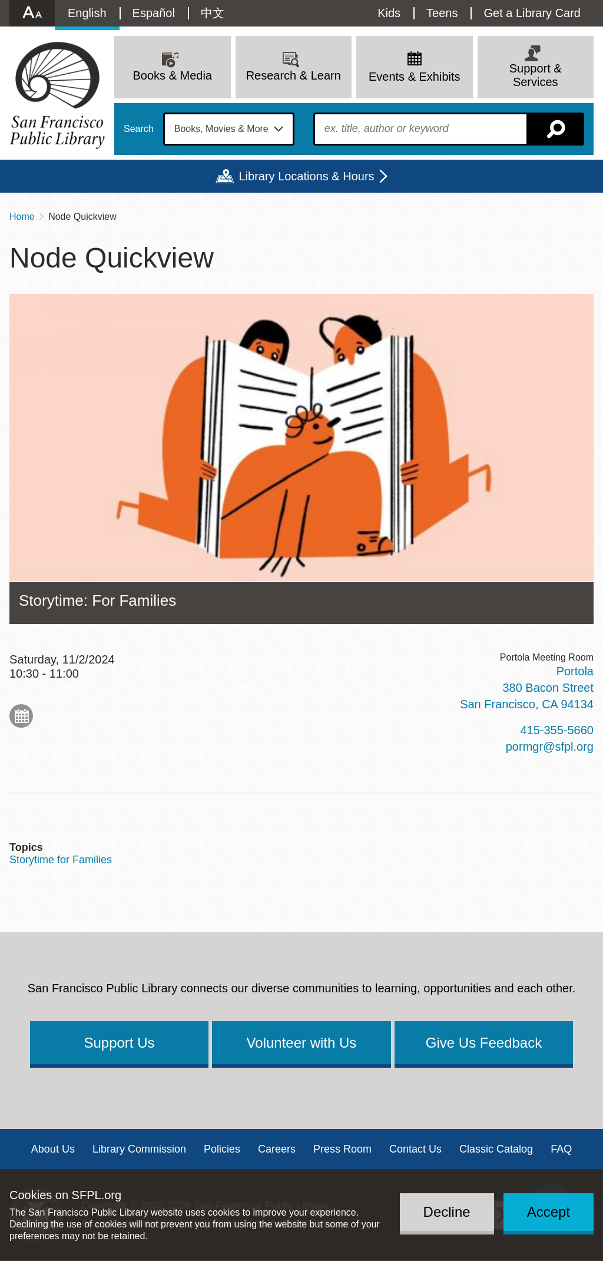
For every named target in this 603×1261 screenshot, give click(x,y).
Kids (388, 12)
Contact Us (415, 1149)
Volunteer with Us (302, 1043)
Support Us (119, 1043)
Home (22, 217)
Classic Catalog (496, 1149)
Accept (548, 1212)
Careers (277, 1149)
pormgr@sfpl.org (550, 746)
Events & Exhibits (414, 76)
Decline (447, 1212)
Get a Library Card (532, 12)
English (87, 12)
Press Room (342, 1149)
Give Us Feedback (484, 1043)
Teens (442, 12)
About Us (53, 1149)
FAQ (561, 1149)
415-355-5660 (557, 730)
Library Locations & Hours (306, 176)
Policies (222, 1149)
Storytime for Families (60, 860)
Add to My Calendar (21, 716)
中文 (212, 12)
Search (139, 129)
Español (153, 12)
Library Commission (139, 1149)
